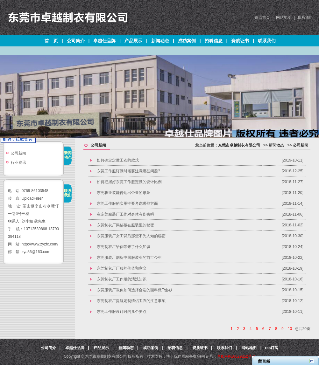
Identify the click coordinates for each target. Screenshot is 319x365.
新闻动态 (160, 40)
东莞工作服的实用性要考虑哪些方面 (127, 203)
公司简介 (76, 40)
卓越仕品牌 (104, 40)
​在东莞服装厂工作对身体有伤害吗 (125, 214)
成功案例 (187, 40)
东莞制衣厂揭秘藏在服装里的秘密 (125, 225)
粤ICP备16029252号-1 (236, 356)
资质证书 (240, 40)
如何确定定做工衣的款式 (118, 160)
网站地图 (283, 17)
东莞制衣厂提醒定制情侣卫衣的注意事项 (131, 301)
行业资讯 (18, 162)
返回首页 (262, 17)
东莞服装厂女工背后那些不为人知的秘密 (131, 236)
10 (290, 329)
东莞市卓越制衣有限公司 (239, 145)
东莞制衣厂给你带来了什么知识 (123, 246)
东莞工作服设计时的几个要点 (121, 311)
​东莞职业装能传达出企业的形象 (123, 192)
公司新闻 (18, 153)
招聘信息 (214, 40)
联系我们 (305, 17)
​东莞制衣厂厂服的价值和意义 (121, 268)
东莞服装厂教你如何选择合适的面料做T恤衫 (134, 290)
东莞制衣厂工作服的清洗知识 (121, 279)
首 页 (51, 40)
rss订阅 (271, 348)
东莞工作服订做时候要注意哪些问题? (128, 171)
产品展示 (133, 40)
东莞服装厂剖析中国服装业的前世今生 (129, 257)
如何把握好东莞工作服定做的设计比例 (129, 182)
